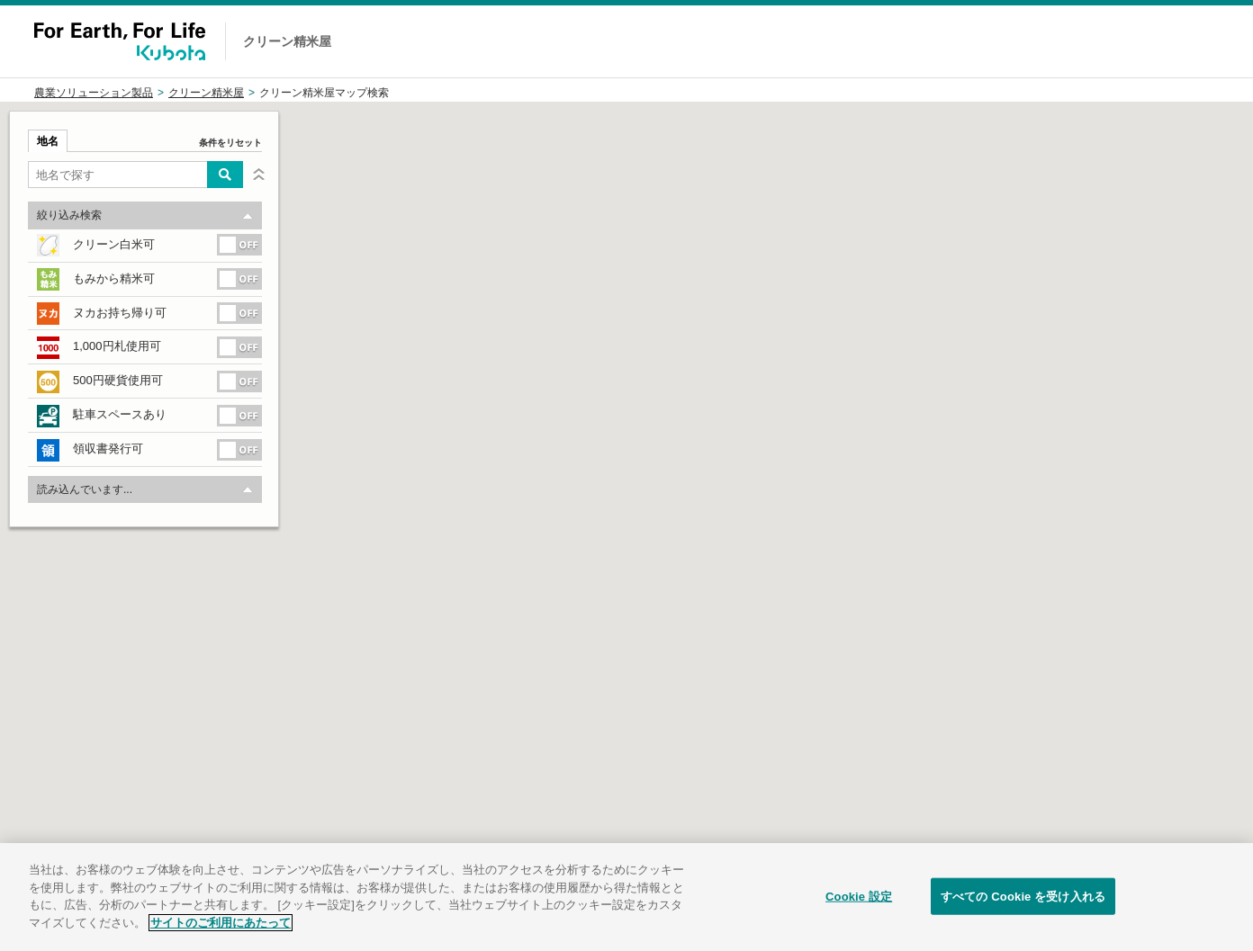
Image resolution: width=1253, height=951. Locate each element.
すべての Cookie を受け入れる (1023, 913)
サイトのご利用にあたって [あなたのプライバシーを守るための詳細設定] (220, 939)
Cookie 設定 (858, 913)
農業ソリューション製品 (93, 92)
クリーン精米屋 (206, 92)
